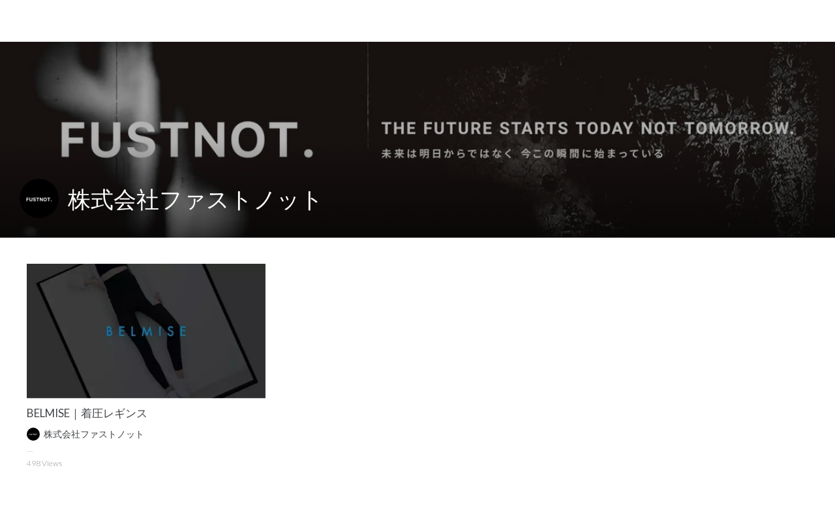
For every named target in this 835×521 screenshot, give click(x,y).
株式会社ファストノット (196, 198)
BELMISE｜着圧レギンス (87, 413)
